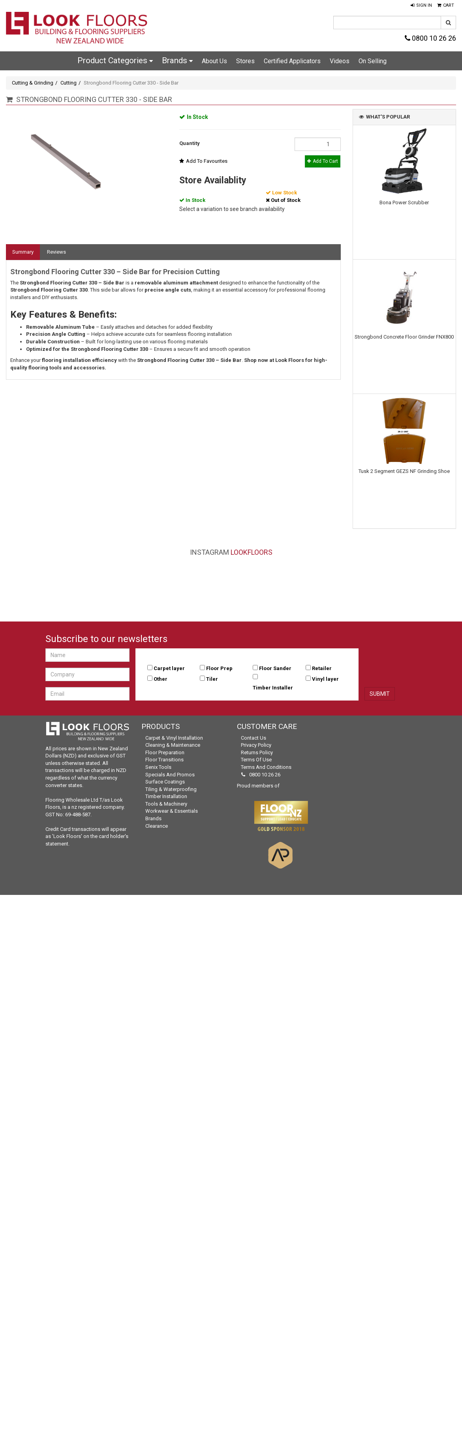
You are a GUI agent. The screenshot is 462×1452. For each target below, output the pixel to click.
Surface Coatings (165, 782)
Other (160, 679)
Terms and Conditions (266, 767)
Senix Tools (158, 767)
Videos (339, 61)
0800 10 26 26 (430, 38)
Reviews (56, 252)
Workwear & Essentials (171, 811)
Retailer (322, 668)
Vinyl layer (325, 679)
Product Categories (115, 60)
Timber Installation (166, 796)
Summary (23, 252)
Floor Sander (275, 668)
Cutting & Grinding (32, 83)
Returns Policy (257, 752)
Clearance (156, 826)
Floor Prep (219, 668)
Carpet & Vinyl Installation (174, 738)
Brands (177, 60)
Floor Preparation (164, 752)
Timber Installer (273, 688)
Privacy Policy (256, 745)
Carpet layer (169, 668)
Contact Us (253, 738)
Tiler (212, 679)
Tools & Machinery (166, 804)
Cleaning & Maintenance (172, 745)
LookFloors (251, 552)
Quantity (189, 143)
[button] (421, 5)
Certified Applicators (292, 61)
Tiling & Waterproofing (171, 789)
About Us (214, 61)
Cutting (68, 83)
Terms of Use (256, 760)
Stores (245, 61)
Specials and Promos (170, 775)
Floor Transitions (164, 760)
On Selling (373, 61)
